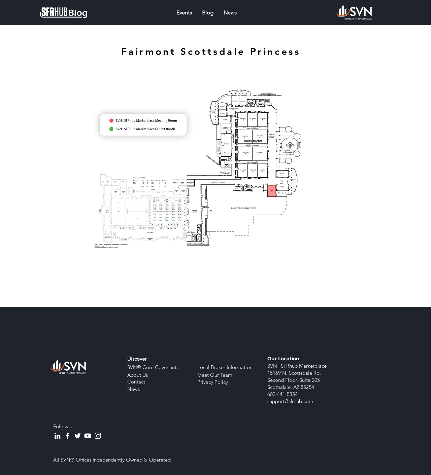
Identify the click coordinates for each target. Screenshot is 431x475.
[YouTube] (88, 436)
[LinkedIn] (57, 436)
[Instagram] (98, 436)
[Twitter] (77, 436)
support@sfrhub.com (290, 401)
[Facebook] (67, 436)
